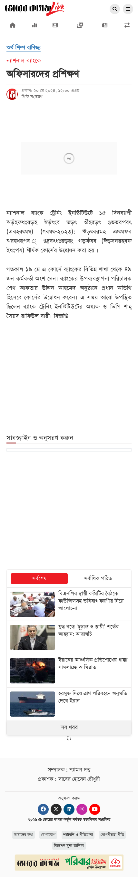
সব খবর (69, 727)
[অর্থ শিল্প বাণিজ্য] (23, 48)
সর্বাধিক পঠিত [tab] (98, 578)
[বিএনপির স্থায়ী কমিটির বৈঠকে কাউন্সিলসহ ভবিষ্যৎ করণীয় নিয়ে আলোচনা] (69, 604)
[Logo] (34, 8)
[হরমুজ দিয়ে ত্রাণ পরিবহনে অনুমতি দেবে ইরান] (69, 704)
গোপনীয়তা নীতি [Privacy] (112, 834)
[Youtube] (94, 809)
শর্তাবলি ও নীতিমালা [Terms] (78, 834)
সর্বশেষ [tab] (39, 578)
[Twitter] (56, 809)
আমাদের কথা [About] (23, 834)
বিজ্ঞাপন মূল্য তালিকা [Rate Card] (69, 845)
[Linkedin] (69, 809)
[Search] (115, 9)
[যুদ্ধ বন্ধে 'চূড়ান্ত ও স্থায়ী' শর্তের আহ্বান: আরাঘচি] (69, 637)
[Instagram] (81, 809)
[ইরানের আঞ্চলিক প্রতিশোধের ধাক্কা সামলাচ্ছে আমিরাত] (69, 670)
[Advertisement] (69, 511)
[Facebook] (43, 809)
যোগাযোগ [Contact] (48, 834)
